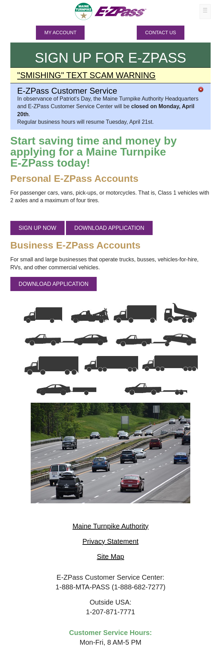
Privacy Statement (110, 541)
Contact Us (160, 32)
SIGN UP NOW (37, 228)
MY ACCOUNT (60, 32)
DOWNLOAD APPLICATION (109, 228)
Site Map (110, 556)
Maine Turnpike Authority (110, 526)
